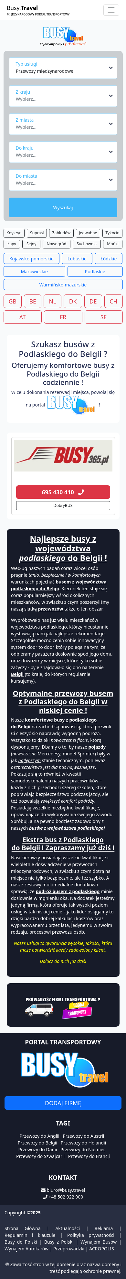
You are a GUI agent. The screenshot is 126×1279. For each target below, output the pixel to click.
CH (113, 301)
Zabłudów (61, 233)
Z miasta (25, 120)
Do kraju (25, 148)
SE (103, 317)
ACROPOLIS (101, 1249)
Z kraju (23, 92)
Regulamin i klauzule (30, 1235)
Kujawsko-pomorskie (31, 259)
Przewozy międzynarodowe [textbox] (44, 71)
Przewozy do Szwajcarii (40, 1156)
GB (12, 301)
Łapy (11, 244)
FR (63, 317)
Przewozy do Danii (37, 1149)
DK (73, 301)
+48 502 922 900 (65, 1197)
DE (93, 301)
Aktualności (67, 1228)
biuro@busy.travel (66, 1190)
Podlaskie (95, 271)
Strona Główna (23, 1228)
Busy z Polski (59, 1242)
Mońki (113, 244)
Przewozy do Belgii (37, 1143)
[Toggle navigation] (111, 10)
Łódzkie (108, 259)
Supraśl (37, 233)
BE (32, 301)
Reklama (104, 1228)
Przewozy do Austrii (83, 1136)
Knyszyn (14, 233)
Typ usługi (26, 64)
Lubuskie (77, 259)
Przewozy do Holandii (83, 1143)
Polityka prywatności (90, 1235)
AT (22, 317)
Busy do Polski (21, 1242)
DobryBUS (63, 505)
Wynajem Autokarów (26, 1249)
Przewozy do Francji (89, 1156)
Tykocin (113, 233)
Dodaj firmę (63, 1103)
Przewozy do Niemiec (82, 1149)
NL (52, 301)
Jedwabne (88, 233)
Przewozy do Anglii (39, 1136)
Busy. (38, 10)
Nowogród (56, 244)
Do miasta (26, 176)
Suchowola (87, 244)
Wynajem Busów (98, 1242)
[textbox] (61, 97)
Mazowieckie (34, 271)
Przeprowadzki (68, 1249)
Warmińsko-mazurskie (63, 285)
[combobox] (65, 67)
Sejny (31, 244)
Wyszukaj (63, 207)
